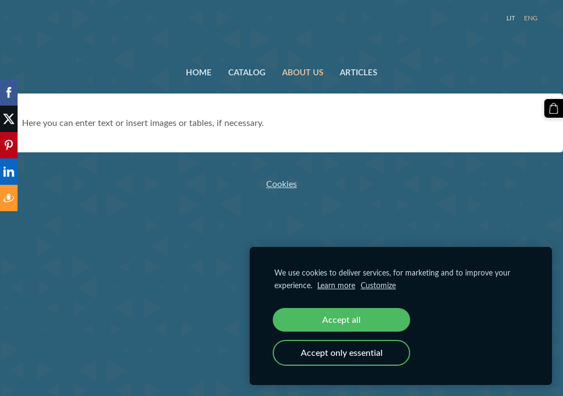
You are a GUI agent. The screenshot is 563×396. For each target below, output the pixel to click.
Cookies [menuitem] (281, 184)
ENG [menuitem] (531, 18)
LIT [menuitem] (510, 18)
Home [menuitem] (199, 72)
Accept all (341, 320)
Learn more (336, 284)
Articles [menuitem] (358, 72)
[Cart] (553, 108)
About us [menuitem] (302, 72)
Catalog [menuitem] (247, 72)
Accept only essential (342, 352)
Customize (378, 284)
